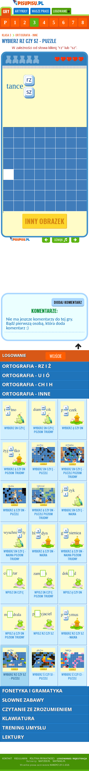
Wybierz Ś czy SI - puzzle (43, 664)
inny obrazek (44, 221)
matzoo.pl (44, 761)
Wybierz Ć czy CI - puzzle (72, 664)
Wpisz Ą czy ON (72, 580)
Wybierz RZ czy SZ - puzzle (14, 664)
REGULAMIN (20, 758)
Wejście (55, 356)
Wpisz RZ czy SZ (43, 621)
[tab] (6, 11)
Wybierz (14, 415)
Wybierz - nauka (72, 499)
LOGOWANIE (61, 11)
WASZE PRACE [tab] (40, 11)
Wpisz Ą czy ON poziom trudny (14, 623)
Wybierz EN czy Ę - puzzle (43, 458)
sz (29, 91)
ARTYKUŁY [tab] (21, 11)
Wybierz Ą (14, 458)
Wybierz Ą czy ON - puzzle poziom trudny (43, 501)
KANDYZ (54, 764)
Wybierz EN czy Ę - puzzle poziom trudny (72, 460)
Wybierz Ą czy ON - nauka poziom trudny (72, 543)
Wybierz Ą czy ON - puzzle (14, 499)
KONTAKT (7, 758)
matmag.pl (59, 761)
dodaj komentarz (68, 302)
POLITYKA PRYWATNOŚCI (42, 758)
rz (29, 79)
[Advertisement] (28, 267)
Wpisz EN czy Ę (14, 580)
